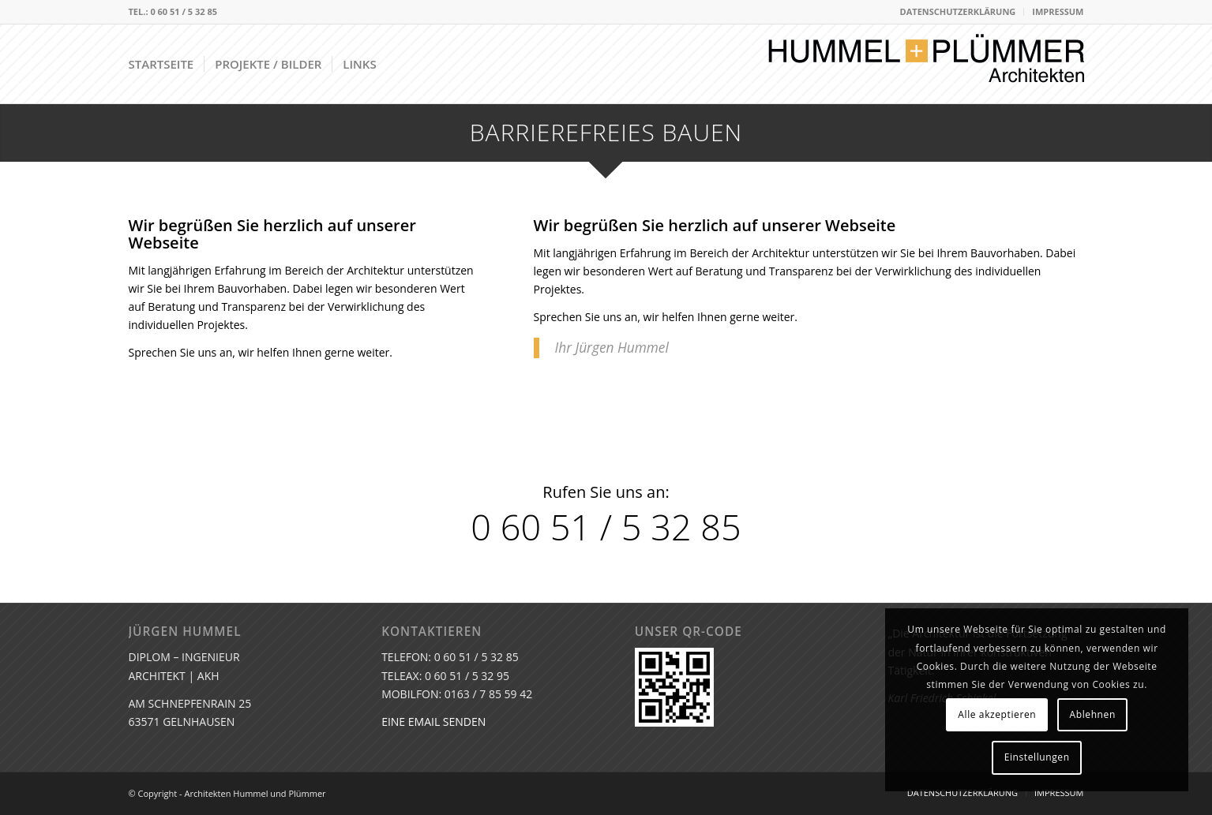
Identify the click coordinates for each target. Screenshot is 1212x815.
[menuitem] (958, 12)
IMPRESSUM (1057, 11)
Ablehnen (1093, 714)
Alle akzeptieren (997, 714)
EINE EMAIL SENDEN (433, 721)
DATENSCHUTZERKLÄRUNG (958, 11)
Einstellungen (1037, 757)
